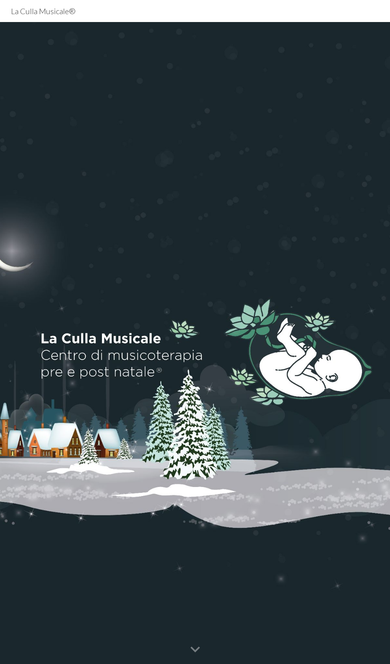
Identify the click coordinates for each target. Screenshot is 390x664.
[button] (195, 649)
